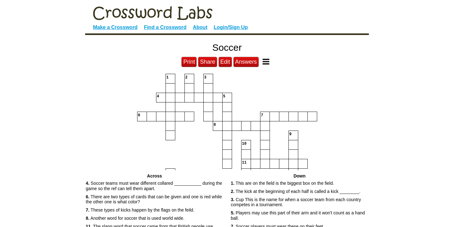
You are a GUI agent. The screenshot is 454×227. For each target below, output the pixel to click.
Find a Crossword (165, 27)
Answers (246, 62)
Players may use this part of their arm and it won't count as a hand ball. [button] (298, 215)
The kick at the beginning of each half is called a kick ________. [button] (295, 191)
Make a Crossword (115, 27)
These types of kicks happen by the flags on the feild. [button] (140, 209)
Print (189, 62)
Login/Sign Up (231, 27)
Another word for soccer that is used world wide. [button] (135, 218)
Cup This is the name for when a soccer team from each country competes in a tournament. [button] (296, 202)
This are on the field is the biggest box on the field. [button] (282, 183)
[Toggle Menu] (265, 61)
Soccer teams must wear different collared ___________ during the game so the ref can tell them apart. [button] (154, 186)
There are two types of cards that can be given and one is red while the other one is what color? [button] (154, 199)
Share (207, 62)
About (200, 27)
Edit (225, 62)
